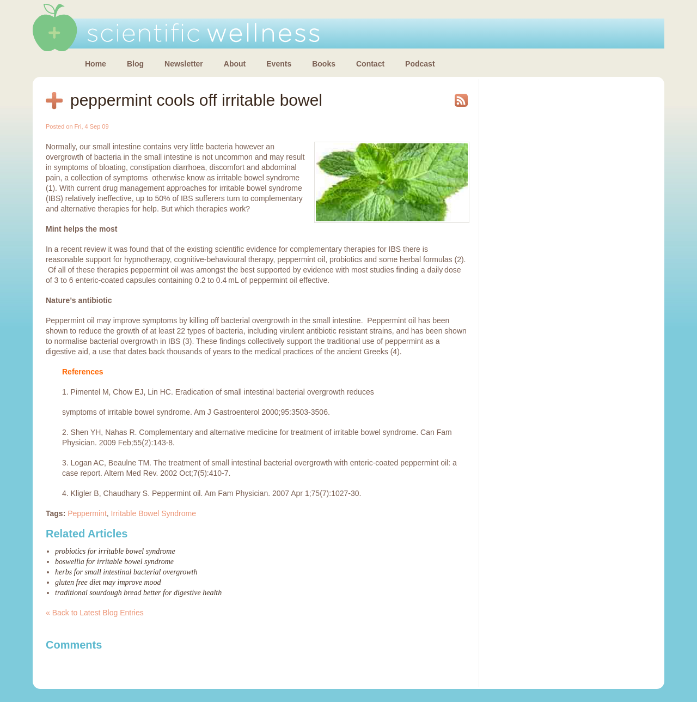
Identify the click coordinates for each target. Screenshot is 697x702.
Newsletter (183, 63)
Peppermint (87, 513)
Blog (135, 63)
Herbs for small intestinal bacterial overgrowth (126, 572)
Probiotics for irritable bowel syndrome (115, 551)
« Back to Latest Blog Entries (95, 612)
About (235, 63)
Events (278, 63)
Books (323, 63)
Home (95, 63)
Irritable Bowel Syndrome (153, 513)
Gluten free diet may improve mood (108, 582)
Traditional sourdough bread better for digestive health (138, 593)
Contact (370, 63)
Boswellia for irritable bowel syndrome (114, 562)
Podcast (420, 63)
